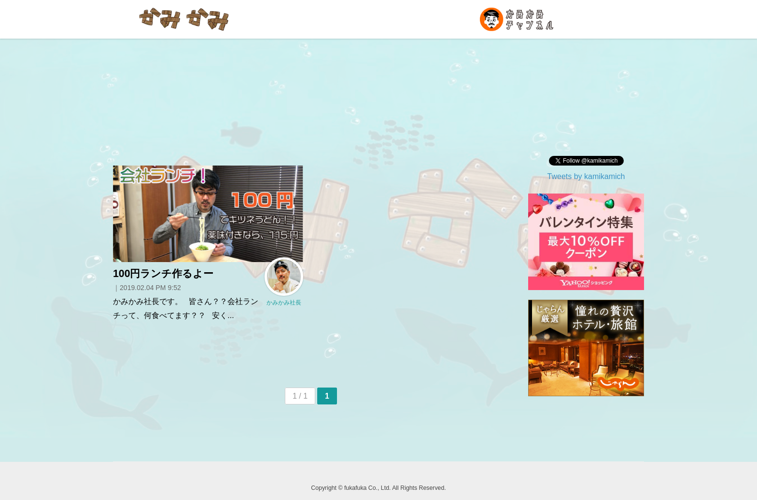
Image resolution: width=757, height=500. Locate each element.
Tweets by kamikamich (586, 176)
